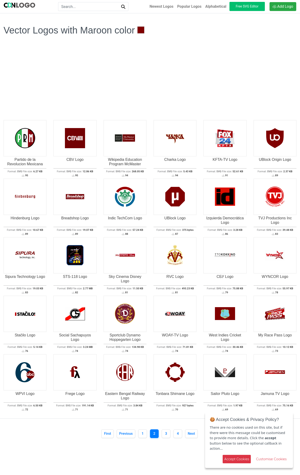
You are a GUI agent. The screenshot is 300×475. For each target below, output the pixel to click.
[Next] (195, 434)
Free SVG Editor (247, 6)
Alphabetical (215, 6)
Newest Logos (161, 6)
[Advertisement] (150, 85)
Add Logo (283, 6)
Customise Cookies (271, 459)
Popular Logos (189, 6)
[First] (104, 434)
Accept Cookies (236, 459)
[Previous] (124, 434)
